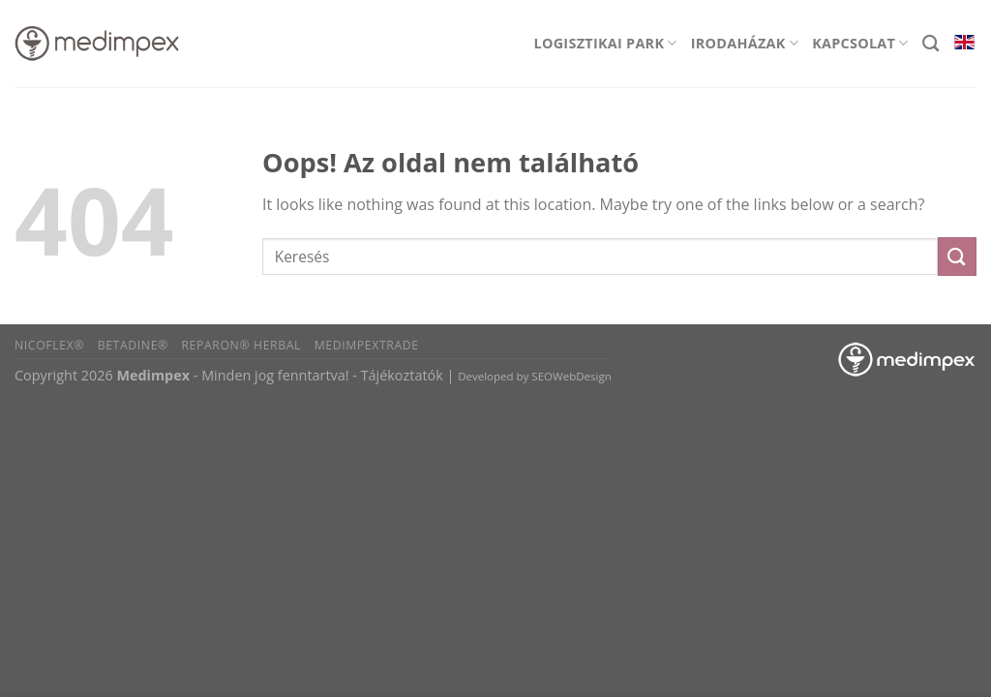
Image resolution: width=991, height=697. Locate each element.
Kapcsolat (860, 43)
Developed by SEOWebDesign (535, 376)
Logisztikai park (605, 43)
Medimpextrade (367, 345)
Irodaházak (744, 43)
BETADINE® (133, 345)
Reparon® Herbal (241, 345)
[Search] (930, 44)
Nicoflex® (49, 345)
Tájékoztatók (402, 375)
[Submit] (957, 256)
